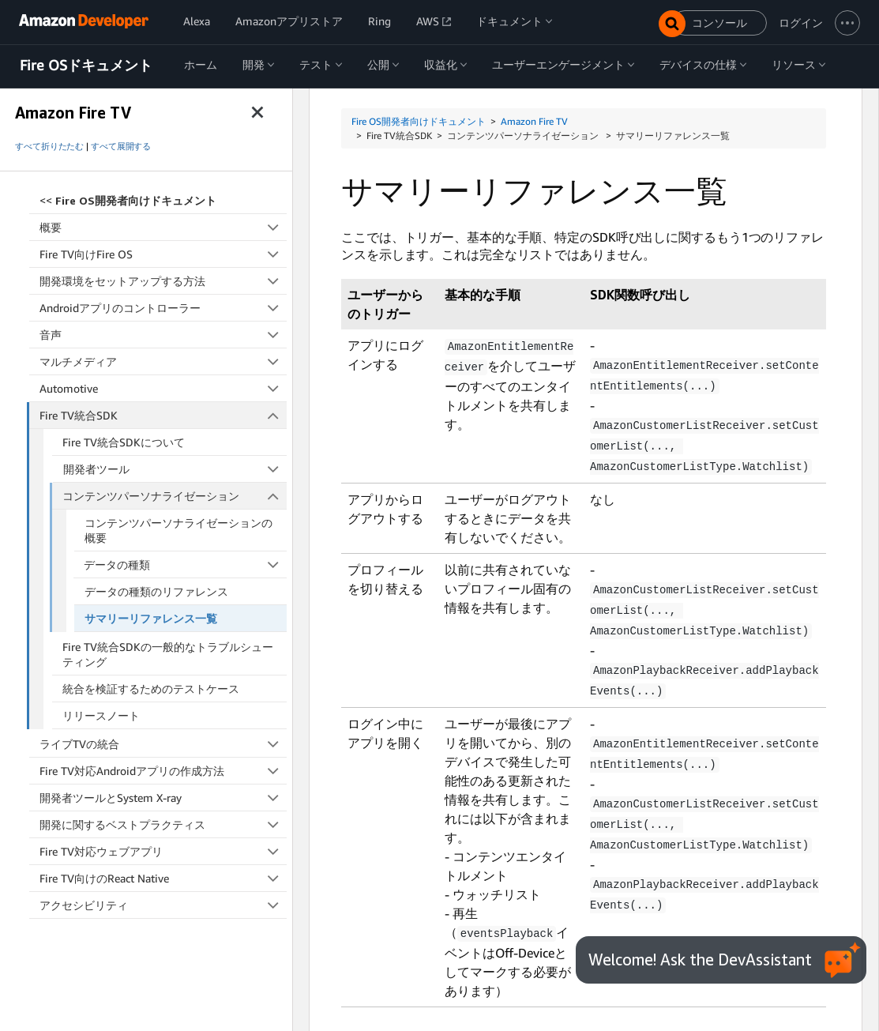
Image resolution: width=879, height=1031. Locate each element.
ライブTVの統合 (163, 743)
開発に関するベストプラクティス (163, 824)
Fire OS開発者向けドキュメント (418, 121)
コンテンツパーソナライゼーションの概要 (178, 530)
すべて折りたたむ (49, 146)
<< (127, 200)
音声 (163, 334)
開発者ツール (175, 468)
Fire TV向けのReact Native (163, 878)
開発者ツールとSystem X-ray (163, 797)
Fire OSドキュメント (86, 65)
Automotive (163, 388)
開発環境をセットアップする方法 (163, 280)
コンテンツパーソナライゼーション (174, 495)
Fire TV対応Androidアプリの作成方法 (163, 770)
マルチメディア (163, 361)
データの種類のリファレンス (156, 591)
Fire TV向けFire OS (163, 254)
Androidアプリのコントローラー (163, 307)
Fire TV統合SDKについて (123, 442)
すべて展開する (121, 146)
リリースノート (101, 715)
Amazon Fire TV (534, 121)
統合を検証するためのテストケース (150, 688)
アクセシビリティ (163, 904)
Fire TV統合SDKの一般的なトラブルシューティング (167, 654)
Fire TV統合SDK (163, 415)
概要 (163, 227)
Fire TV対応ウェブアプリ (163, 851)
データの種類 (185, 564)
